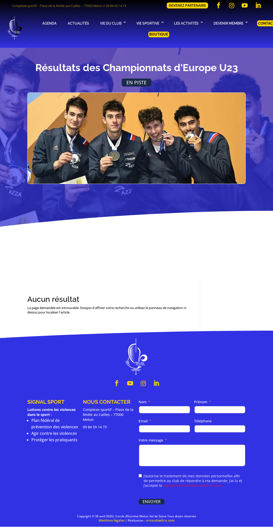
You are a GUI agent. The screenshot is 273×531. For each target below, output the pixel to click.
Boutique (158, 34)
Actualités (78, 23)
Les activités (186, 23)
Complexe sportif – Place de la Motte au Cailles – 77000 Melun (108, 414)
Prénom (200, 401)
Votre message (151, 440)
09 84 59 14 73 (116, 5)
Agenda (49, 23)
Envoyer (152, 501)
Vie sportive (147, 23)
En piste (136, 82)
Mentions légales (111, 520)
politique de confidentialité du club (192, 485)
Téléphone (203, 421)
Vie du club (110, 23)
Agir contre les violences (54, 433)
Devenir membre (228, 23)
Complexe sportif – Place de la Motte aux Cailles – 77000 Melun (57, 5)
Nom (143, 401)
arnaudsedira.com (160, 520)
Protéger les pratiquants (54, 439)
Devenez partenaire (187, 5)
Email (143, 421)
